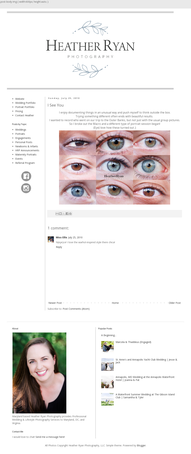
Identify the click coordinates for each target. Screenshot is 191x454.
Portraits (20, 133)
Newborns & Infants (26, 146)
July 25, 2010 (75, 237)
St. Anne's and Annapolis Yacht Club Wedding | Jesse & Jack (146, 361)
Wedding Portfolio (25, 102)
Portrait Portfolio (24, 107)
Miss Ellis (61, 237)
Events (19, 158)
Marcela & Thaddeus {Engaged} (133, 342)
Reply (59, 247)
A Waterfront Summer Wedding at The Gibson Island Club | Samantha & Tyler (145, 396)
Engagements (23, 138)
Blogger (141, 445)
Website (19, 98)
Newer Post (55, 302)
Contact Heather (24, 115)
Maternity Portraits (25, 154)
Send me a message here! (50, 437)
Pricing (19, 111)
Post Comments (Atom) (76, 308)
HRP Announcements (27, 150)
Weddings (20, 129)
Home (115, 302)
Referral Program (25, 163)
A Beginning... (108, 335)
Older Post (175, 302)
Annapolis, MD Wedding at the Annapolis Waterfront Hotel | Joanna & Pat (145, 378)
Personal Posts (23, 142)
